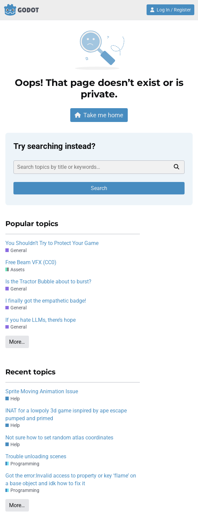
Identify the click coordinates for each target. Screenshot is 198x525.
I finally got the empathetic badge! (45, 301)
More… (17, 342)
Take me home (99, 115)
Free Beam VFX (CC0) (30, 262)
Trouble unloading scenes (35, 456)
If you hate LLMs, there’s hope (40, 320)
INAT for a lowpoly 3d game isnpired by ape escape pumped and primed (66, 414)
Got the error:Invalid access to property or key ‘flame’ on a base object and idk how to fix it (70, 479)
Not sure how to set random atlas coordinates (59, 437)
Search (99, 188)
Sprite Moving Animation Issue (41, 391)
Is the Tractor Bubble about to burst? (48, 281)
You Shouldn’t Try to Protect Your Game (51, 243)
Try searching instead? (54, 146)
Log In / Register (170, 9)
